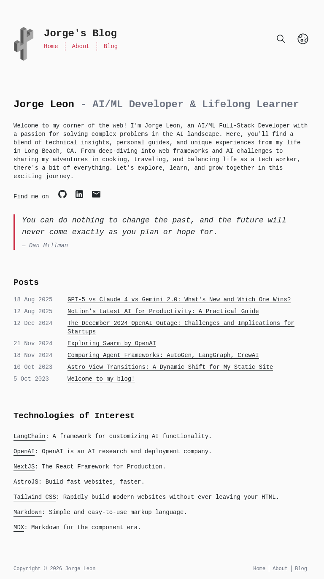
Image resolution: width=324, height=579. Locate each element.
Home (51, 46)
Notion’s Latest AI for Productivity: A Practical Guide (163, 311)
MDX (19, 527)
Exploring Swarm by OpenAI (112, 343)
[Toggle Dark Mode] (302, 38)
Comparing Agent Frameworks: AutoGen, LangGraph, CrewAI (163, 355)
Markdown (28, 512)
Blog (111, 46)
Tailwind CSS (35, 497)
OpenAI (24, 451)
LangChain (30, 436)
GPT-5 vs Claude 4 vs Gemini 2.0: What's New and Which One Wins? (179, 299)
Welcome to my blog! (101, 379)
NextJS (24, 466)
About (81, 46)
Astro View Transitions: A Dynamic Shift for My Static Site (170, 367)
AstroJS (26, 482)
